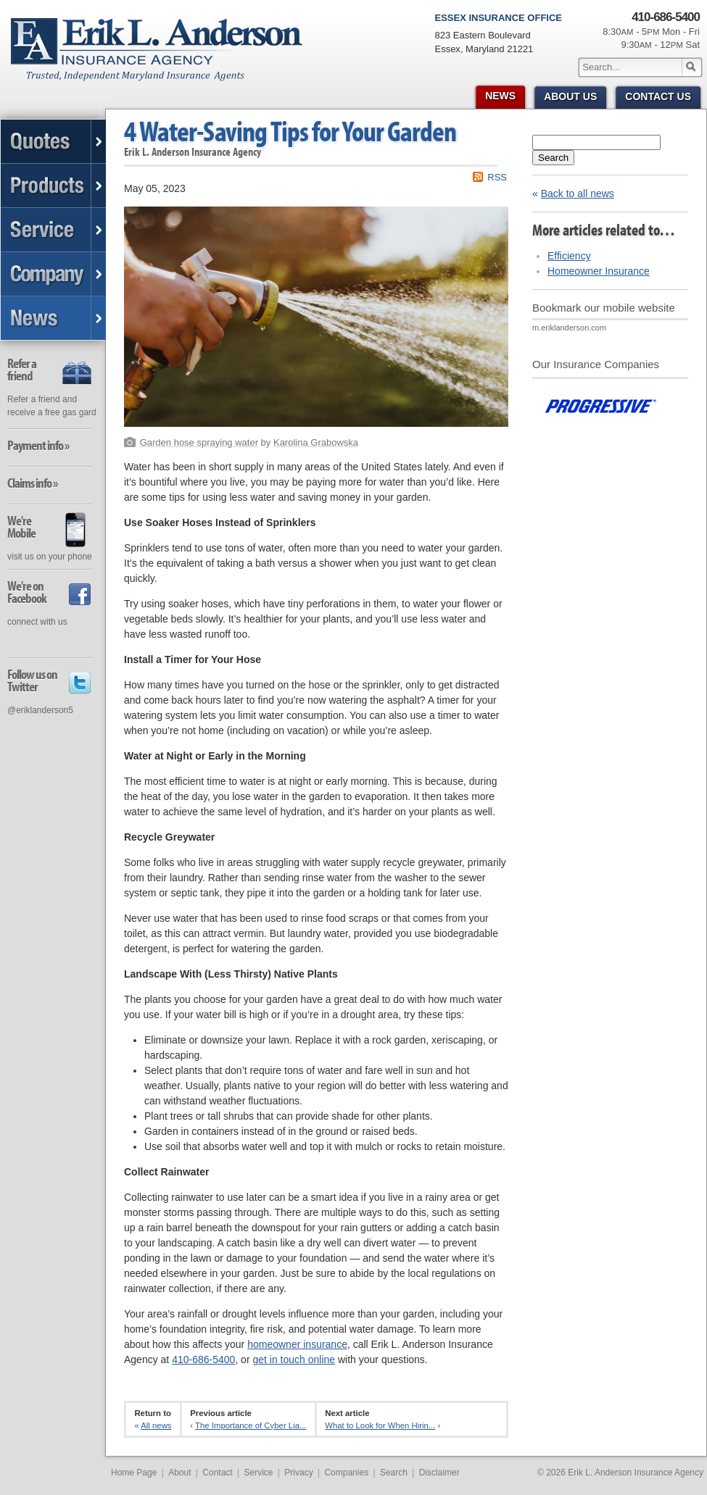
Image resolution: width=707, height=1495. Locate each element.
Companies (346, 1472)
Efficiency (569, 256)
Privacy (298, 1472)
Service (258, 1472)
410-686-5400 (203, 1359)
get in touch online (293, 1359)
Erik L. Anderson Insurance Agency (165, 57)
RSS (497, 177)
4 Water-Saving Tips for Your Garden (290, 131)
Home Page (134, 1472)
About (179, 1472)
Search (553, 157)
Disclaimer (439, 1472)
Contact (217, 1472)
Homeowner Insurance (598, 271)
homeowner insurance (297, 1344)
